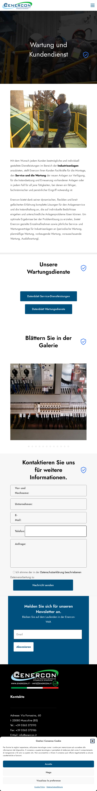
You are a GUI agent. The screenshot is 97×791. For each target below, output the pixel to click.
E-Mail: (18, 517)
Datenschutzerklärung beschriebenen (60, 572)
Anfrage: (20, 544)
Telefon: (20, 531)
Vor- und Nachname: (22, 490)
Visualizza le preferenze (49, 780)
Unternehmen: (23, 504)
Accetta (48, 764)
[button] (92, 741)
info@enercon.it (28, 735)
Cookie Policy (39, 787)
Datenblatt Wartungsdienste (48, 309)
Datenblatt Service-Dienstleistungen (48, 296)
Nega (48, 772)
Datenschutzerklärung (55, 787)
